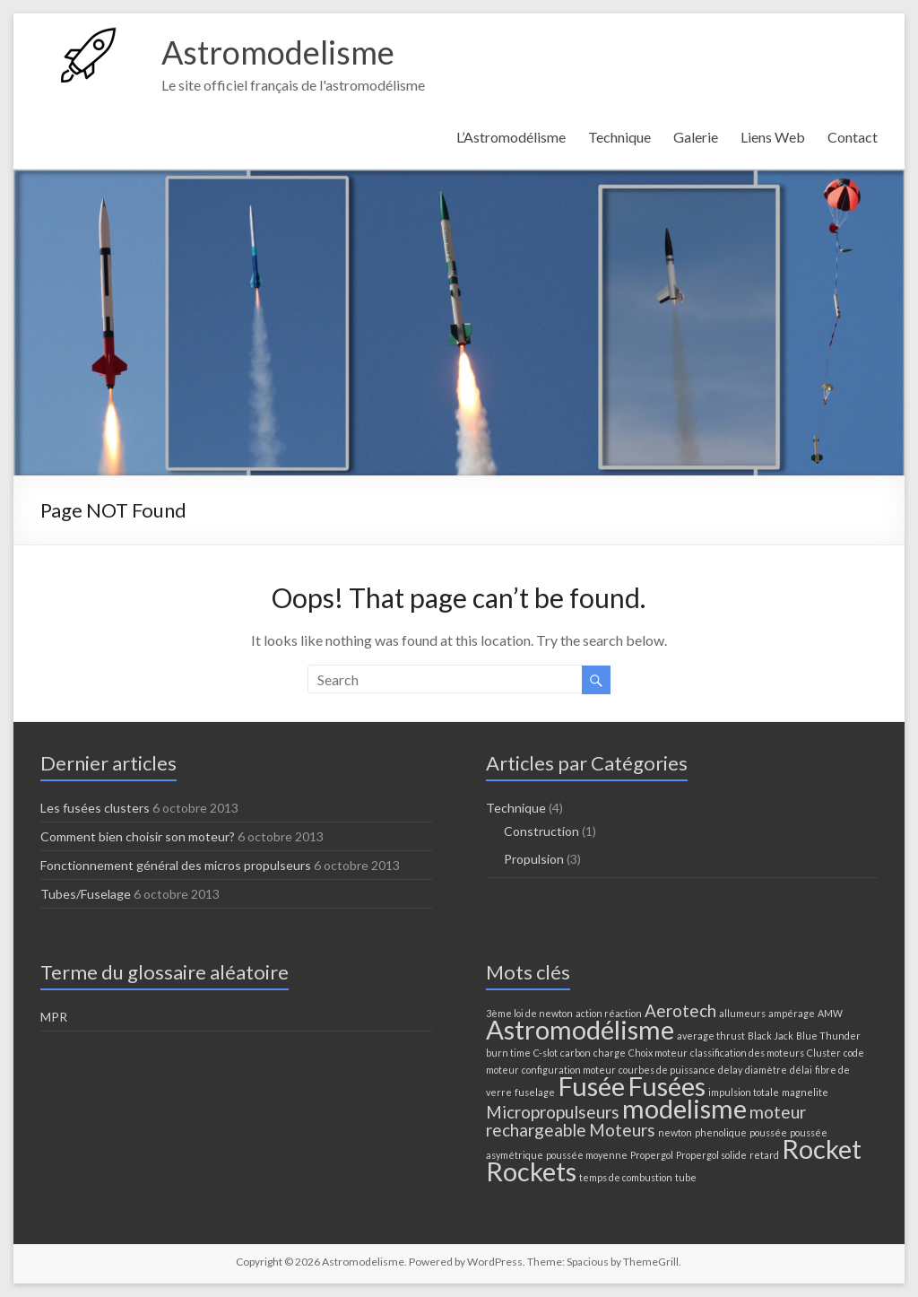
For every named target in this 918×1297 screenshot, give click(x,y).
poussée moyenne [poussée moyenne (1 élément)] (587, 1155)
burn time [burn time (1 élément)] (508, 1052)
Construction (541, 831)
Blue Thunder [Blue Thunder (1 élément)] (828, 1035)
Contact (852, 136)
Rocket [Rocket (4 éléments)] (822, 1148)
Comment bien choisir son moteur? (137, 836)
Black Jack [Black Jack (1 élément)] (770, 1035)
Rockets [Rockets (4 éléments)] (531, 1171)
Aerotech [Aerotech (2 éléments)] (680, 1010)
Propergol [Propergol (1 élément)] (651, 1155)
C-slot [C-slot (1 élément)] (545, 1052)
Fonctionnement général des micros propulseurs (175, 865)
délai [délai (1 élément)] (801, 1069)
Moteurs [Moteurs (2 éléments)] (622, 1129)
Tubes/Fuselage (85, 893)
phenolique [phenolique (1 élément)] (721, 1132)
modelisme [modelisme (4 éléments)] (684, 1108)
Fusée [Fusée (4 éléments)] (591, 1085)
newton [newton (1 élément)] (675, 1132)
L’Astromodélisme (511, 136)
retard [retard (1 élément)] (764, 1155)
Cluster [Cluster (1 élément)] (824, 1052)
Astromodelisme (277, 52)
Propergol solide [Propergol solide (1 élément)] (711, 1155)
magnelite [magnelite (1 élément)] (805, 1092)
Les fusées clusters (95, 807)
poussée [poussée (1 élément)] (768, 1132)
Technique (619, 136)
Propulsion (534, 858)
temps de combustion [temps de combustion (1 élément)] (625, 1177)
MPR (53, 1016)
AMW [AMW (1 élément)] (830, 1013)
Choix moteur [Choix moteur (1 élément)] (658, 1052)
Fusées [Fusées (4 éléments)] (667, 1085)
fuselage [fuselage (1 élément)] (535, 1092)
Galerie (695, 136)
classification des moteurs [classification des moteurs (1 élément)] (747, 1052)
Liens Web (772, 136)
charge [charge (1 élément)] (609, 1052)
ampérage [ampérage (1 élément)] (791, 1013)
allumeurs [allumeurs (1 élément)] (742, 1013)
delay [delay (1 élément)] (730, 1069)
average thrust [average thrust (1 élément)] (711, 1035)
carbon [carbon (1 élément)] (575, 1052)
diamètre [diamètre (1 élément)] (766, 1069)
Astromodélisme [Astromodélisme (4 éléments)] (580, 1029)
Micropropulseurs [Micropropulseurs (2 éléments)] (552, 1111)
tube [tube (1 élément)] (686, 1177)
